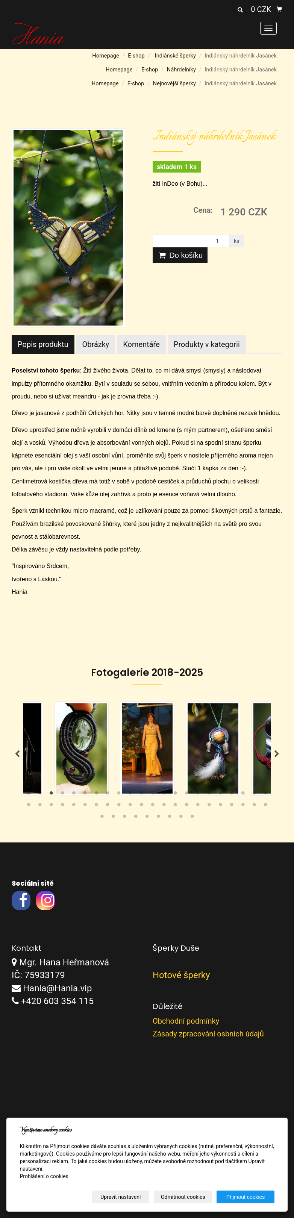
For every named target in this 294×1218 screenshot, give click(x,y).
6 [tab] (85, 794)
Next (276, 754)
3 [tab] (51, 794)
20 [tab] (243, 794)
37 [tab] (186, 806)
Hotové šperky (181, 975)
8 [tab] (107, 794)
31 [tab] (119, 806)
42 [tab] (243, 806)
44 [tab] (265, 806)
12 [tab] (152, 794)
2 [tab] (40, 794)
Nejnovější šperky (174, 83)
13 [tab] (164, 794)
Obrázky (95, 344)
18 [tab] (220, 794)
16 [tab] (198, 794)
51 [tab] (169, 818)
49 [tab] (147, 818)
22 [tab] (265, 794)
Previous (17, 754)
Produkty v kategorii (207, 344)
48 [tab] (135, 818)
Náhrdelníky (181, 69)
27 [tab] (73, 806)
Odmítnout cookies (183, 1197)
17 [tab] (209, 794)
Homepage (105, 55)
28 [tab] (85, 806)
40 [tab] (220, 806)
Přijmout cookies (245, 1197)
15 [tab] (186, 794)
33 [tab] (141, 806)
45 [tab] (102, 818)
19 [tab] (231, 794)
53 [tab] (192, 818)
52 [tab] (181, 818)
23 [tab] (28, 806)
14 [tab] (175, 794)
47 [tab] (124, 818)
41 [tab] (231, 806)
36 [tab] (175, 806)
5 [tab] (73, 794)
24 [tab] (40, 806)
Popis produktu (43, 344)
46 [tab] (113, 818)
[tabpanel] (147, 748)
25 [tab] (51, 806)
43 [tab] (254, 806)
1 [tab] (28, 794)
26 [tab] (62, 806)
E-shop (136, 55)
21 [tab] (254, 794)
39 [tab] (209, 806)
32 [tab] (130, 806)
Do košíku (180, 255)
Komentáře (141, 344)
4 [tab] (62, 794)
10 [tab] (130, 794)
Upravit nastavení (121, 1197)
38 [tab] (198, 806)
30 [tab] (107, 806)
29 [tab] (96, 806)
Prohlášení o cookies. (45, 1176)
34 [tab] (152, 806)
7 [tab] (96, 794)
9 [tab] (119, 794)
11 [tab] (141, 794)
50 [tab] (158, 818)
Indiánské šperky (175, 55)
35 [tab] (164, 806)
